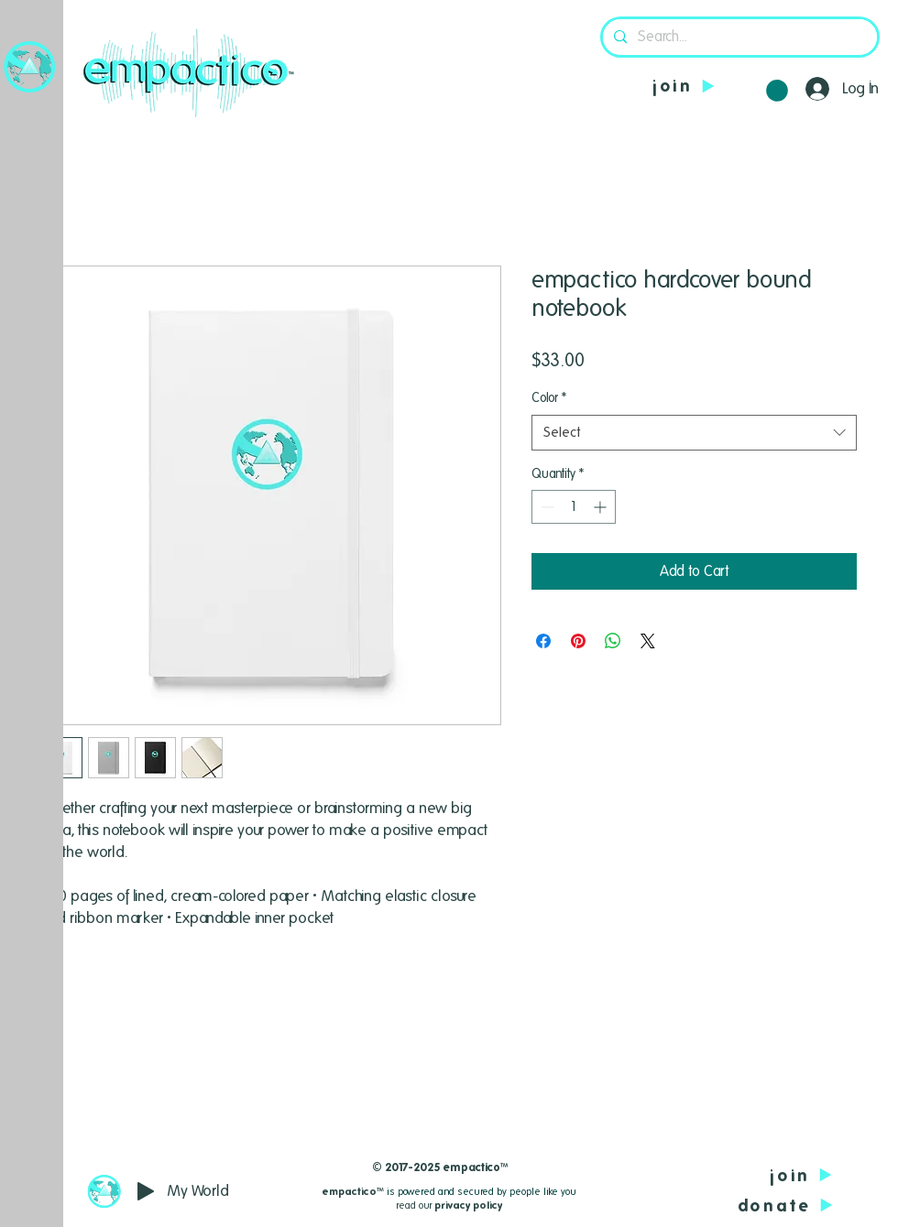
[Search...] (738, 37)
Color (548, 397)
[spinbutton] (573, 507)
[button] (30, 66)
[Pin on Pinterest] (578, 641)
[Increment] (601, 507)
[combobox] (694, 433)
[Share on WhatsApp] (613, 641)
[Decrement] (545, 507)
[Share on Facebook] (543, 641)
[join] (688, 85)
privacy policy (468, 1205)
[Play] (145, 1191)
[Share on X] (648, 641)
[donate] (737, 1205)
